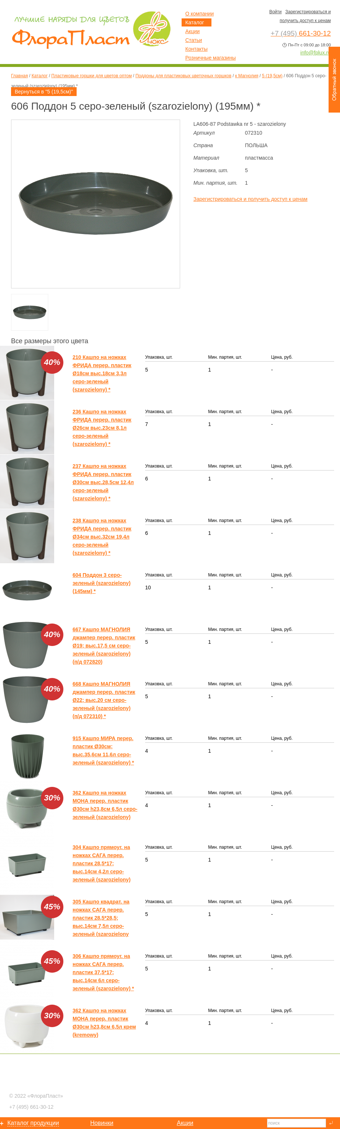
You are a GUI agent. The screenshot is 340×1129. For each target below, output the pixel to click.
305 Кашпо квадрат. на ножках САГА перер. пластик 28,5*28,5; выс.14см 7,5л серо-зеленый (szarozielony (101, 918)
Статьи (193, 40)
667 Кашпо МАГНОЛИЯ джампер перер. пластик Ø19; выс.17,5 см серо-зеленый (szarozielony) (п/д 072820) (104, 645)
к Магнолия (246, 75)
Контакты (196, 49)
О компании (199, 14)
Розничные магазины (210, 58)
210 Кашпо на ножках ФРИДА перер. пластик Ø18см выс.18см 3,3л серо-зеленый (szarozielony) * (102, 373)
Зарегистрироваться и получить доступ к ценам (250, 199)
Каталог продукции (33, 1123)
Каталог (40, 75)
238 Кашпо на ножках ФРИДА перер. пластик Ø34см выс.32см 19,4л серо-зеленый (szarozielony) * (102, 537)
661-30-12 (31, 1107)
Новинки (101, 1123)
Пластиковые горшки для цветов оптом (91, 75)
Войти (275, 11)
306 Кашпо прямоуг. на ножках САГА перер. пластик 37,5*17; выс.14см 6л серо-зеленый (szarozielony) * (103, 972)
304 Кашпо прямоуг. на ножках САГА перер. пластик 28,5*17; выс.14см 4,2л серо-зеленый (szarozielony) (101, 863)
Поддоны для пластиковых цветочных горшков (183, 75)
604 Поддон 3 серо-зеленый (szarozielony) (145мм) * (101, 583)
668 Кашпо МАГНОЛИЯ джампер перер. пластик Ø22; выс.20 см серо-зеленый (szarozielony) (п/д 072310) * (104, 700)
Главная (19, 75)
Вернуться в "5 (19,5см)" (44, 92)
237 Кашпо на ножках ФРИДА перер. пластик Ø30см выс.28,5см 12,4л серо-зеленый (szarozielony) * (103, 482)
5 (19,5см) (272, 75)
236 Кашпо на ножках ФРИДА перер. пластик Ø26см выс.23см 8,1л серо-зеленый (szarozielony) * (102, 428)
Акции (192, 31)
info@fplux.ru (315, 53)
